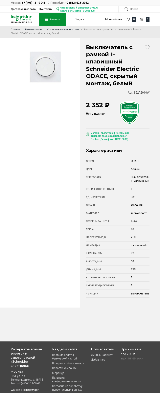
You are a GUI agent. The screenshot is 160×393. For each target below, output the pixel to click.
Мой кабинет (113, 19)
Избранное (98, 359)
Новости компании (64, 368)
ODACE (135, 161)
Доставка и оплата (23, 9)
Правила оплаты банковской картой (64, 356)
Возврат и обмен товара (68, 363)
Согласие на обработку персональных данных (67, 387)
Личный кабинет (102, 355)
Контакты (45, 9)
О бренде (58, 373)
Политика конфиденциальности (66, 379)
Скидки (79, 19)
